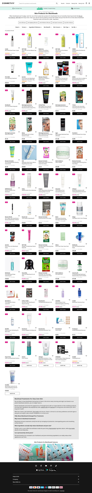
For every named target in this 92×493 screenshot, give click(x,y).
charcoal (52, 407)
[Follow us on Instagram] (36, 465)
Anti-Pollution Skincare (45, 22)
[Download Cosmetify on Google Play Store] (51, 470)
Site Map (62, 490)
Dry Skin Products (68, 22)
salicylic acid (44, 407)
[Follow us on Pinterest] (51, 465)
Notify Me (29, 365)
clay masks (72, 428)
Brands (62, 3)
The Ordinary (11, 17)
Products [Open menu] (68, 3)
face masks (36, 411)
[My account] (89, 3)
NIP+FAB (18, 17)
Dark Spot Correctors (57, 22)
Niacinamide (52, 428)
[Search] (56, 3)
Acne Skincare (22, 22)
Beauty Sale (74, 3)
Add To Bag (12, 57)
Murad (80, 16)
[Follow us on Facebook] (41, 465)
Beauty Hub (81, 3)
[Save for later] (18, 47)
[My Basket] (86, 3)
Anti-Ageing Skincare (33, 22)
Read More (55, 19)
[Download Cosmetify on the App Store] (40, 470)
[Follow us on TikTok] (56, 465)
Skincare (40, 11)
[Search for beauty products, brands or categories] (38, 3)
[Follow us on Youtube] (46, 465)
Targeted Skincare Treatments (48, 11)
